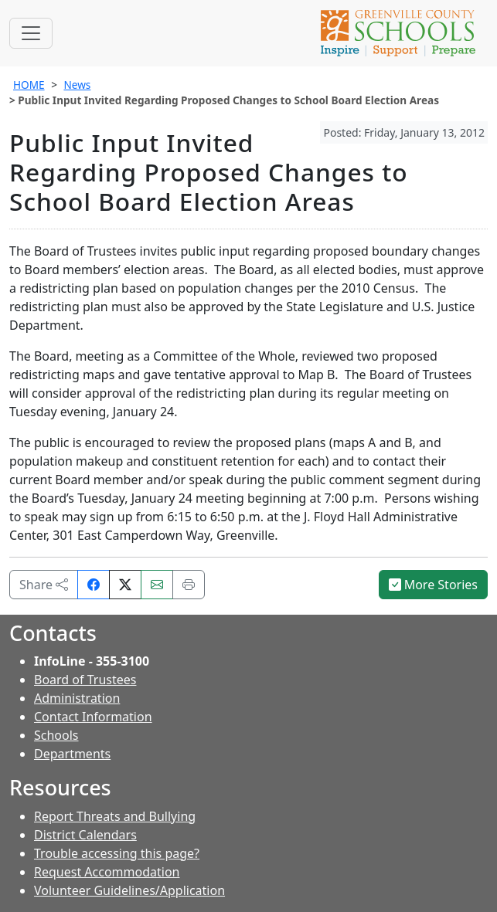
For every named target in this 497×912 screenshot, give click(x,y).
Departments (72, 753)
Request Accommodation (106, 871)
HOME (29, 84)
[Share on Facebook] (93, 584)
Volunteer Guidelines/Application (129, 890)
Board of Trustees (85, 679)
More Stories (433, 584)
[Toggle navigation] (31, 33)
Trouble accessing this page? (116, 853)
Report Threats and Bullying (115, 816)
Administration (77, 698)
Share (43, 584)
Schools (56, 735)
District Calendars (85, 834)
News (76, 84)
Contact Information (93, 716)
